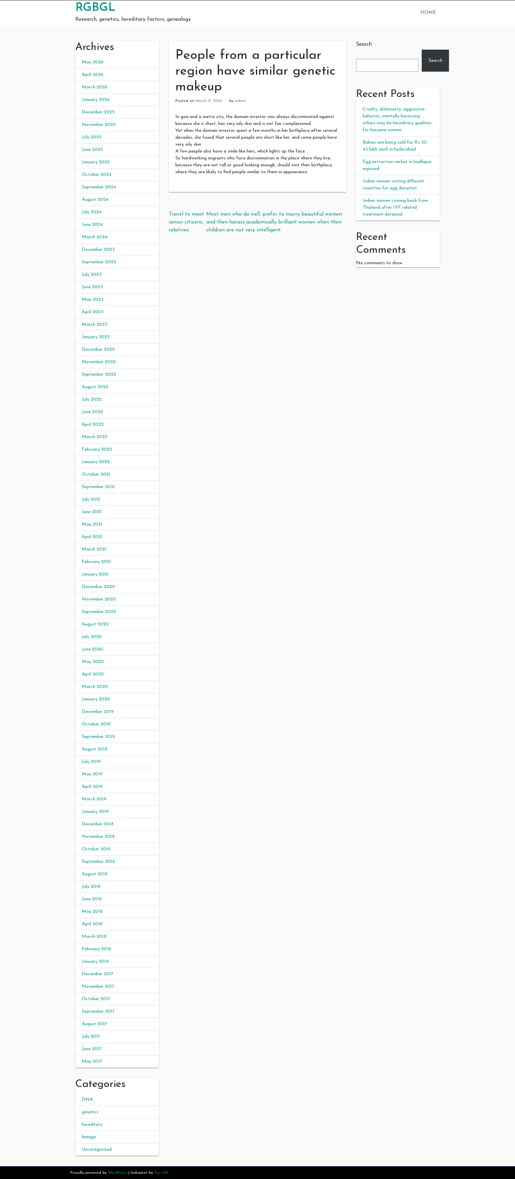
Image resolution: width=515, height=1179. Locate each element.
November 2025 (99, 124)
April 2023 (92, 312)
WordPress (117, 1173)
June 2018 (92, 899)
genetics (90, 1112)
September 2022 (99, 374)
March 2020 (95, 686)
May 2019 (92, 774)
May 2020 (93, 661)
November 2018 (98, 836)
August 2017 (94, 1024)
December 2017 (97, 974)
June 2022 (92, 412)
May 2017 (92, 1061)
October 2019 (96, 724)
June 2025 (92, 149)
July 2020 (92, 636)
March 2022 (94, 437)
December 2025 (98, 112)
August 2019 (94, 749)
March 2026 (94, 87)
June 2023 (92, 287)
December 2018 (98, 824)
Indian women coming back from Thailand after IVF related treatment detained (395, 207)
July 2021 (91, 499)
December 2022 (98, 349)
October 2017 (96, 999)
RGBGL (95, 8)
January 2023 (96, 337)
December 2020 (98, 586)
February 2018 (96, 949)
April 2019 (92, 786)
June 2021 (92, 511)
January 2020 (96, 699)
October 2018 (96, 849)
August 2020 (95, 624)
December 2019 (98, 711)
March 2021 (94, 549)
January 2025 (96, 162)
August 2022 (95, 387)
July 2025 (91, 137)
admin (240, 101)
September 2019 (98, 736)
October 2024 (96, 174)
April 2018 (92, 924)
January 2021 (95, 574)
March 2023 (94, 324)
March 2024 (94, 237)
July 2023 (91, 274)
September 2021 (98, 486)
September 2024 (99, 187)
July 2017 (91, 1036)
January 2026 (96, 99)
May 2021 (92, 524)
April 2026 (92, 74)
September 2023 (99, 262)
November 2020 (99, 599)
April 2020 (93, 674)
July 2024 (91, 212)
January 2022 (96, 462)
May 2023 (92, 299)
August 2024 (95, 199)
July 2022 (91, 399)
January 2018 (95, 961)
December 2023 (98, 249)
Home (428, 12)
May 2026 (92, 62)
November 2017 (98, 986)
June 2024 (92, 224)
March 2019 (94, 799)
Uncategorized (97, 1149)
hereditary (92, 1124)
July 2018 (91, 886)
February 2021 (96, 561)
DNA (87, 1099)
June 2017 (91, 1049)
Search (364, 44)
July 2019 (91, 761)
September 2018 (98, 861)
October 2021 (96, 474)
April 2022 (92, 424)
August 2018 (94, 874)
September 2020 (99, 611)
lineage (89, 1137)
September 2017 (98, 1011)
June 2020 (92, 649)
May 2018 (92, 911)
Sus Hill (161, 1173)
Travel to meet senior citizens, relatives (186, 222)
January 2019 (95, 811)
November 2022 (99, 362)
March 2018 (94, 936)
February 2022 (97, 449)
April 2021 (92, 536)
